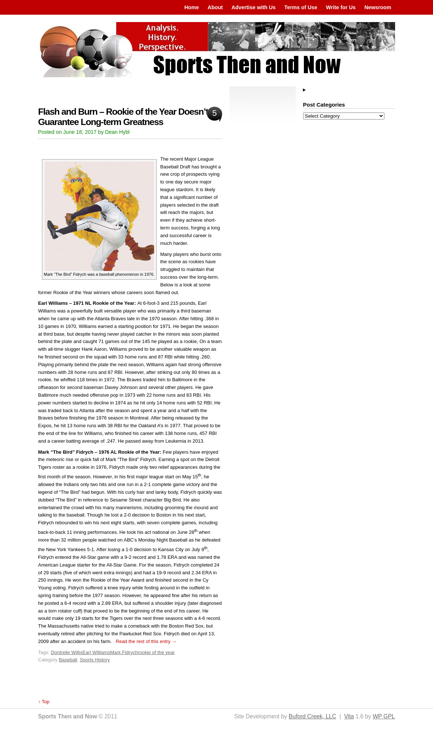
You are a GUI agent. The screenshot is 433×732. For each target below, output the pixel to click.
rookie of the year (156, 652)
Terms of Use (300, 7)
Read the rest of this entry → (146, 641)
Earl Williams (96, 652)
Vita (349, 716)
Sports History (95, 660)
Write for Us (341, 7)
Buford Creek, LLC (312, 716)
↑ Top (44, 701)
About (215, 7)
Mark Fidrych (124, 652)
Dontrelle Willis (66, 652)
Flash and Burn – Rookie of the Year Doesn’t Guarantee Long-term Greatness (123, 117)
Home (191, 7)
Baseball (68, 660)
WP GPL (384, 716)
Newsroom (377, 7)
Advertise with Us (253, 7)
